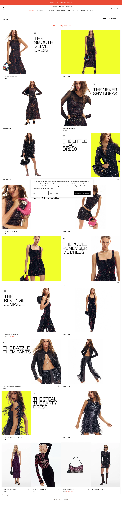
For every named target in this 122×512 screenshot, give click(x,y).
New (60, 499)
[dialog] (62, 188)
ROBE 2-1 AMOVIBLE (69, 128)
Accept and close (82, 193)
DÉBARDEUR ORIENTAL (10, 231)
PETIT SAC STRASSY (68, 489)
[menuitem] (54, 8)
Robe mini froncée (98, 489)
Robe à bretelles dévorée (71, 283)
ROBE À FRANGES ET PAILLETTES (13, 437)
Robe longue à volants (41, 489)
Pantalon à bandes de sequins (13, 386)
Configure (54, 193)
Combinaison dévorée (10, 334)
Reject (35, 193)
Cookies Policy (49, 188)
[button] (54, 7)
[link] (112, 8)
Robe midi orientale (10, 76)
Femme (56, 499)
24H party (66, 499)
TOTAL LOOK (66, 76)
